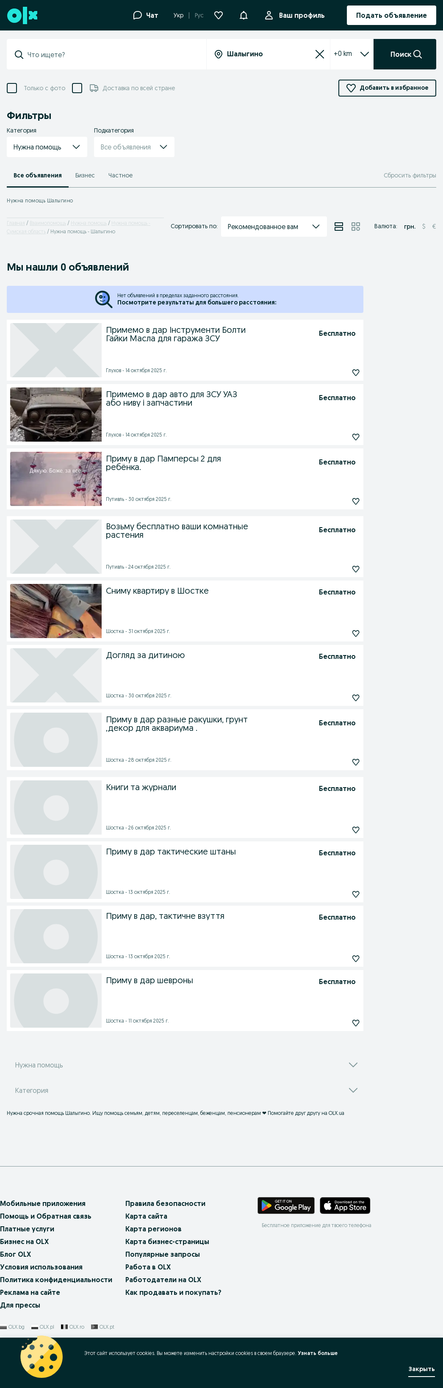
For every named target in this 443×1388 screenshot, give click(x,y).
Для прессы (20, 1305)
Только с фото (44, 88)
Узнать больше (318, 1353)
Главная (16, 223)
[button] (243, 14)
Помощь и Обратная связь (45, 1216)
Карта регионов (153, 1229)
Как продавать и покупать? (173, 1292)
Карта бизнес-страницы (167, 1241)
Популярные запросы (162, 1254)
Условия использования (41, 1267)
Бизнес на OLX (24, 1241)
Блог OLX (15, 1254)
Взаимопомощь (48, 223)
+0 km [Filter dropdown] (343, 53)
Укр (178, 15)
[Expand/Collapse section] (365, 54)
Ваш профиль (300, 15)
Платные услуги (27, 1229)
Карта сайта (146, 1216)
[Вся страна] (268, 54)
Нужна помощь (89, 223)
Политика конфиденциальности (56, 1279)
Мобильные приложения (43, 1203)
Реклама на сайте (30, 1292)
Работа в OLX (148, 1267)
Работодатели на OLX (163, 1279)
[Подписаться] (337, 372)
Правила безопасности (165, 1203)
